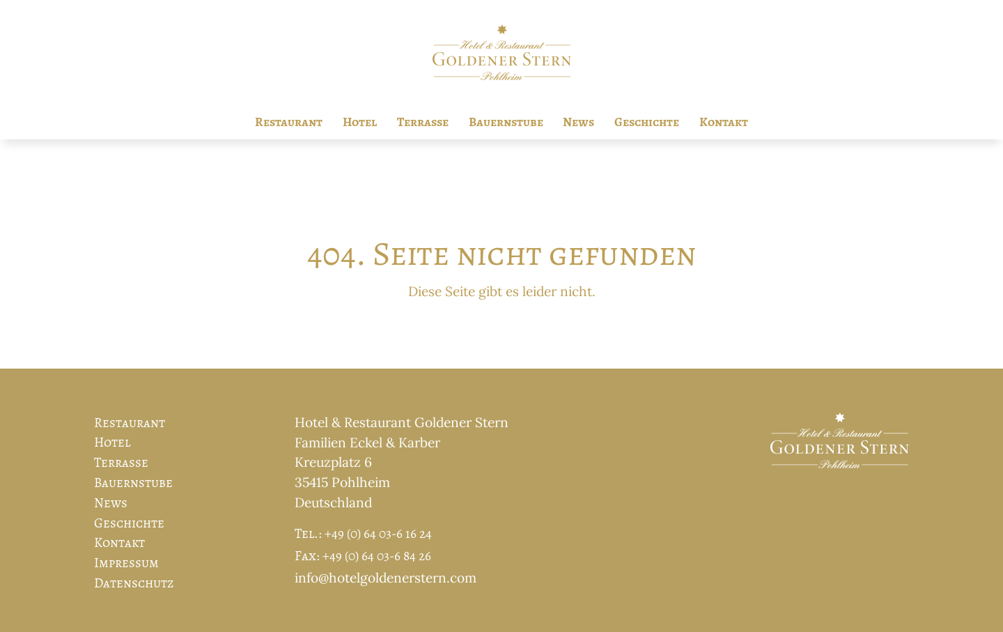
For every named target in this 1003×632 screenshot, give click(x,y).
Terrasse (423, 122)
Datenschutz (133, 582)
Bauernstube (506, 122)
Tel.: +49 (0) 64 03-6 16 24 (363, 533)
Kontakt (723, 122)
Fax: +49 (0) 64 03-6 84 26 (363, 555)
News (578, 122)
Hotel (360, 122)
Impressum (126, 562)
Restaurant (288, 122)
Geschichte (646, 122)
